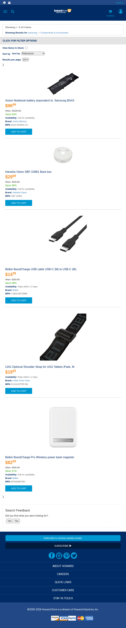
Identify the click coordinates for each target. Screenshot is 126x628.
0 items (110, 13)
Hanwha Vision (20, 192)
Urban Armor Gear (21, 380)
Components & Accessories (54, 32)
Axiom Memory (20, 121)
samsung (32, 32)
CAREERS (63, 574)
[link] (41, 619)
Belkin (15, 290)
